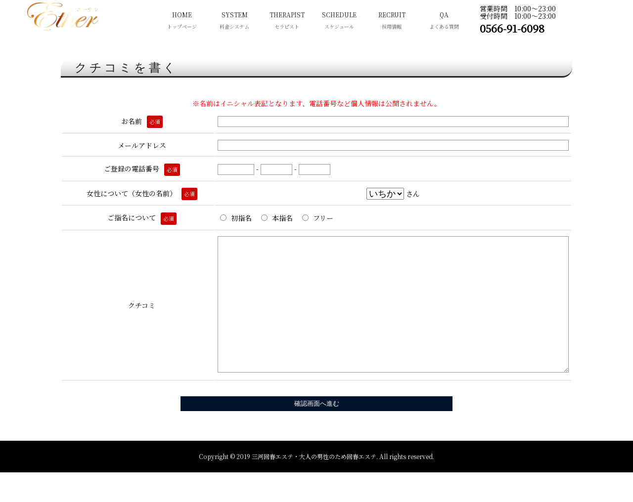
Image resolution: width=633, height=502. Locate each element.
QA (444, 21)
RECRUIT (391, 21)
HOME (182, 21)
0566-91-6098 (512, 28)
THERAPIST (287, 21)
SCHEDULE (339, 21)
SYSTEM (234, 21)
